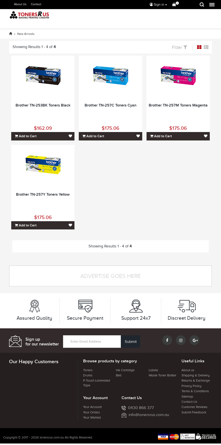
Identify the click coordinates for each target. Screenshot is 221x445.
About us (188, 370)
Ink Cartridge (125, 370)
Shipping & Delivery (196, 375)
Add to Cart (25, 136)
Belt (118, 375)
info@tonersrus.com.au (145, 414)
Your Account (92, 407)
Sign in (157, 4)
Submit (130, 341)
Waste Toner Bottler (162, 375)
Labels (153, 370)
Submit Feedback (194, 412)
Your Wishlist (92, 417)
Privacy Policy (191, 386)
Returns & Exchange (196, 380)
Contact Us (189, 401)
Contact (36, 4)
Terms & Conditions (195, 391)
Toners (88, 370)
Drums (87, 375)
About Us (20, 4)
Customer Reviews (194, 407)
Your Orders (91, 412)
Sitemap (187, 396)
